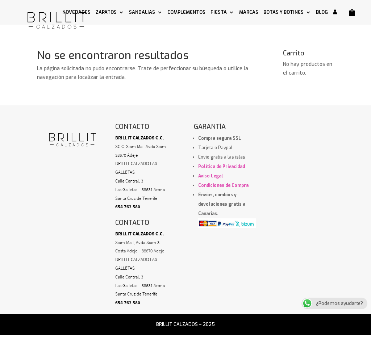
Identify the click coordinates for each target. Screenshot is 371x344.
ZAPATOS (106, 12)
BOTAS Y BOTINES (283, 12)
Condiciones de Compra (223, 185)
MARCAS (248, 12)
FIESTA (218, 12)
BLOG (322, 12)
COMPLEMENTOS (186, 12)
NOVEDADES (76, 12)
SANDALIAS (142, 12)
